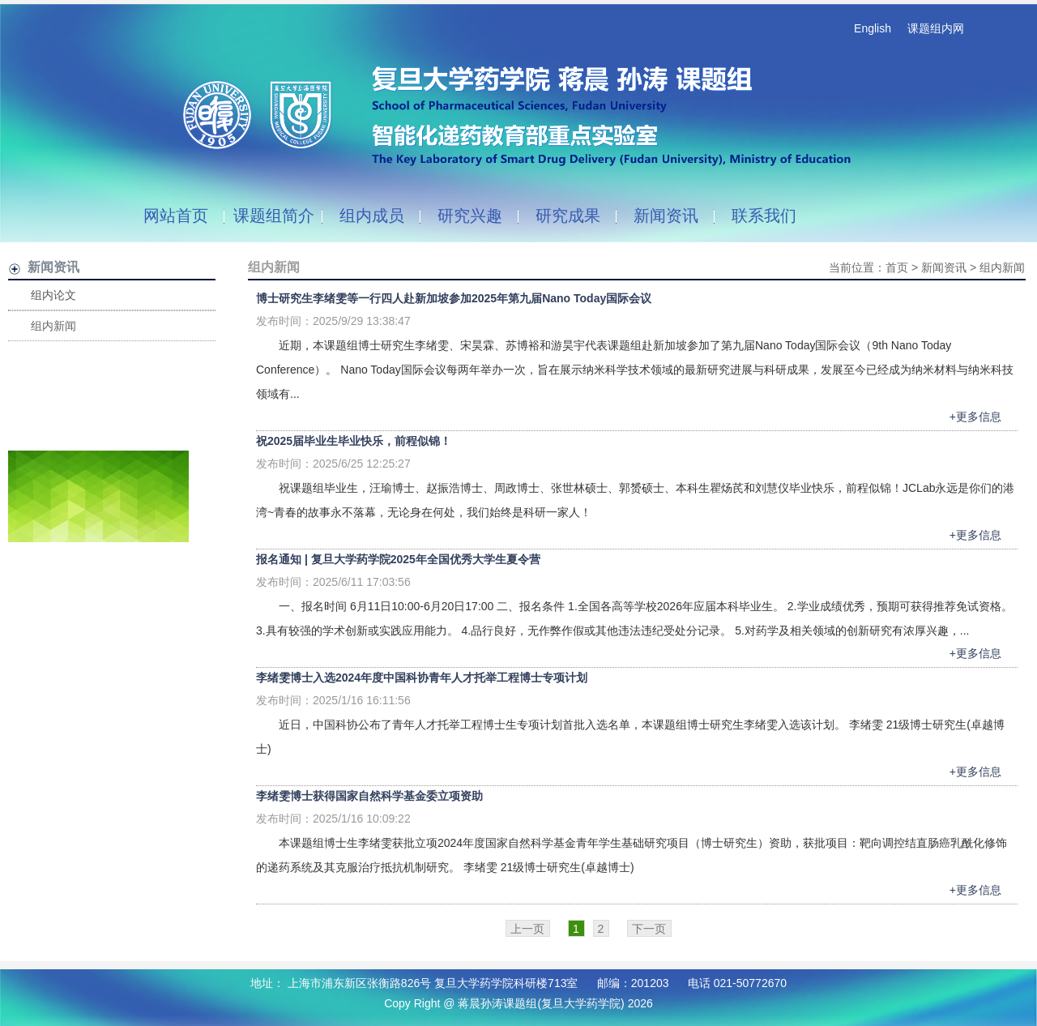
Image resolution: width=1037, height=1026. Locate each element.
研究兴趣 (469, 215)
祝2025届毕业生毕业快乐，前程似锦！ (353, 440)
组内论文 (53, 295)
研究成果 (568, 215)
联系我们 (764, 215)
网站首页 (175, 215)
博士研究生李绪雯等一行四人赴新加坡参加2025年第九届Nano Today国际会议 (453, 298)
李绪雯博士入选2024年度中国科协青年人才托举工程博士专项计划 (421, 677)
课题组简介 (273, 215)
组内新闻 (53, 325)
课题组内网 (935, 28)
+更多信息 (975, 416)
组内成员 (371, 215)
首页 (897, 267)
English (872, 28)
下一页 (649, 928)
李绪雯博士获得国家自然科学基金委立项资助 (369, 795)
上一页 (527, 928)
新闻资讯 (666, 215)
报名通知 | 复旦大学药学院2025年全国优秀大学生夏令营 (398, 559)
